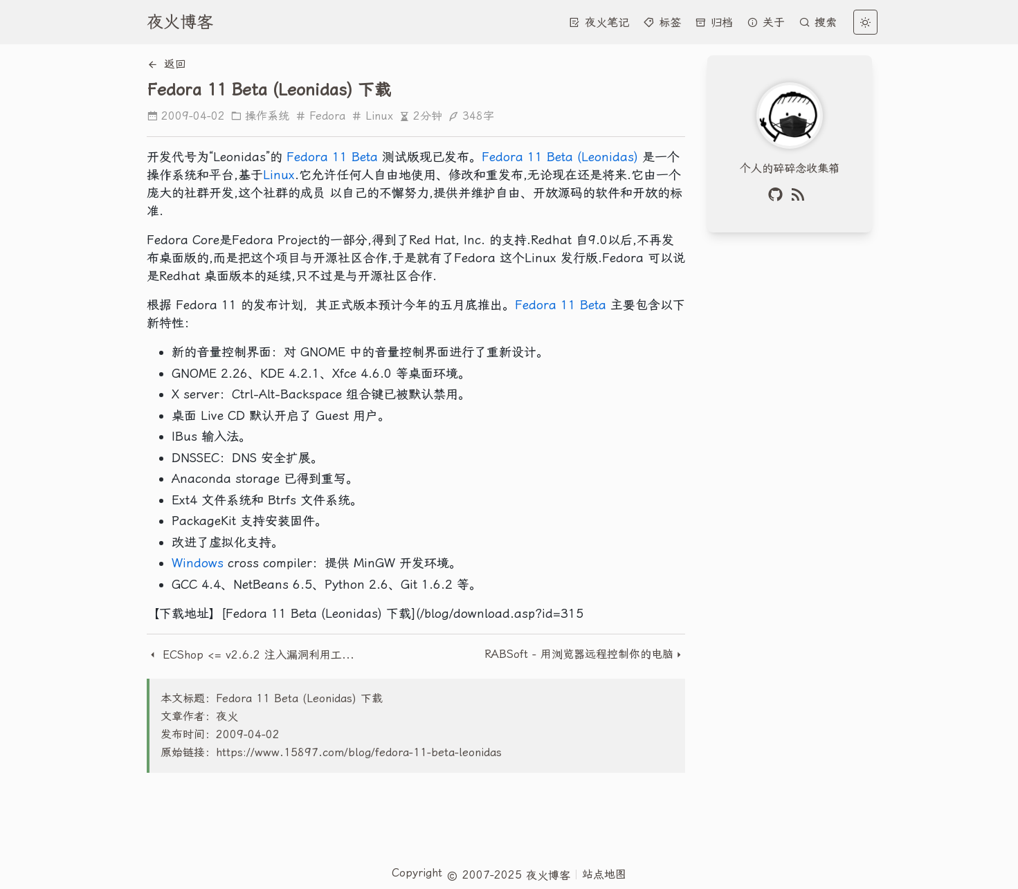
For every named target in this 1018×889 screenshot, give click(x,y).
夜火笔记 (599, 22)
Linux (372, 115)
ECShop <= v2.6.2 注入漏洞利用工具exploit (254, 654)
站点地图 (604, 874)
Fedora (320, 115)
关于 (766, 22)
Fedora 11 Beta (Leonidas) (560, 156)
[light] (865, 22)
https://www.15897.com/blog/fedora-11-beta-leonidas (359, 752)
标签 (662, 22)
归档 (714, 22)
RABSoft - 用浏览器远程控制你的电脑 (578, 654)
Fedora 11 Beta (332, 156)
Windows (198, 563)
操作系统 (259, 115)
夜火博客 (180, 22)
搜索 (818, 22)
